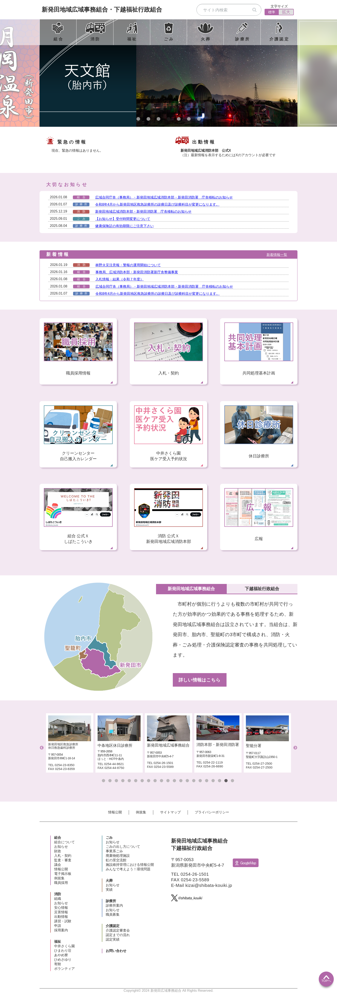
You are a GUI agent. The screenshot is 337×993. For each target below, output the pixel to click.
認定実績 (112, 939)
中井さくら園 (64, 946)
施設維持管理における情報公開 (130, 864)
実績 (109, 889)
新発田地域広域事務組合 (204, 588)
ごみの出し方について (123, 846)
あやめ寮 (61, 955)
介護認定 (112, 926)
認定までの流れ (118, 935)
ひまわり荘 (62, 950)
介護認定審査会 (118, 930)
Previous (42, 748)
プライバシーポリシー (212, 812)
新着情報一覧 (277, 255)
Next (295, 748)
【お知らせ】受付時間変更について (122, 219)
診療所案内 (114, 905)
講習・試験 (62, 921)
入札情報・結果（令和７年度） (119, 279)
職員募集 (112, 914)
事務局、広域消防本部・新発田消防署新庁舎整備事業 (136, 272)
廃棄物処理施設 (118, 855)
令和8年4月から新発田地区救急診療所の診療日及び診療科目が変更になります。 (157, 204)
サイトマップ (170, 812)
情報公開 (115, 812)
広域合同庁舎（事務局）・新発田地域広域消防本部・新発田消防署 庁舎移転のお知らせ (164, 197)
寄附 (57, 964)
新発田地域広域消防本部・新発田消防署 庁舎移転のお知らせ (143, 211)
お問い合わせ (116, 951)
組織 (57, 898)
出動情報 (61, 916)
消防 (57, 894)
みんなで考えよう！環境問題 (128, 869)
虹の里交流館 (116, 860)
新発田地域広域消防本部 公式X (206, 150)
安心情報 (61, 907)
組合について (64, 842)
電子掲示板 (62, 873)
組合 (57, 837)
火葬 (109, 880)
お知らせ (61, 846)
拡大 (286, 12)
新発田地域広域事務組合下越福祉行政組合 (102, 9)
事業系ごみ (114, 851)
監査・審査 (62, 860)
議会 (57, 864)
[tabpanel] (168, 73)
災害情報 (61, 912)
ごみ (109, 837)
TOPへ (326, 978)
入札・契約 (62, 855)
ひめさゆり (62, 959)
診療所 (111, 901)
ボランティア (64, 968)
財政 (57, 851)
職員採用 (61, 883)
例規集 (141, 812)
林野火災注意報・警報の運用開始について (128, 265)
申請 (57, 925)
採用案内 (61, 930)
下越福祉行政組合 (266, 588)
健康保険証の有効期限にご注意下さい (124, 226)
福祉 (57, 941)
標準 (271, 12)
